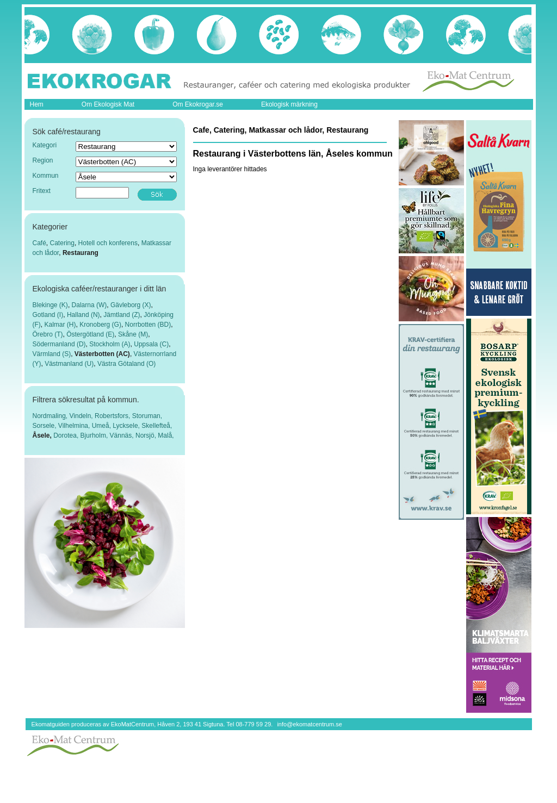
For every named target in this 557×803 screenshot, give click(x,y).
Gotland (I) (48, 315)
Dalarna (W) (89, 305)
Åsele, (43, 435)
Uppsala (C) (151, 344)
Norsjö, (146, 435)
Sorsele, (45, 425)
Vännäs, (122, 435)
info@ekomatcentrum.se (309, 724)
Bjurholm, (95, 435)
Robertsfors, (113, 416)
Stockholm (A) (109, 344)
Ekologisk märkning (289, 104)
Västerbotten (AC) (102, 354)
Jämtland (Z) (121, 315)
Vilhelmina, (75, 425)
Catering (62, 243)
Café (39, 243)
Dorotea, (66, 435)
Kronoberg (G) (100, 324)
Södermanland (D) (59, 344)
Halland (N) (83, 315)
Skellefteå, (156, 425)
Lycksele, (127, 425)
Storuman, (147, 416)
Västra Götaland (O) (126, 364)
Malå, (166, 435)
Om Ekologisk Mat (108, 104)
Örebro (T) (48, 334)
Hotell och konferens (108, 243)
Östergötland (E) (90, 334)
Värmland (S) (52, 354)
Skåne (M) (133, 334)
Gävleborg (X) (130, 305)
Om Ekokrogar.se (197, 104)
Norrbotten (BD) (148, 324)
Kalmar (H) (60, 324)
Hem (37, 104)
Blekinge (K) (50, 305)
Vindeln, (82, 416)
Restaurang (80, 253)
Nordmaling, (51, 416)
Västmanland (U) (69, 364)
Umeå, (102, 425)
